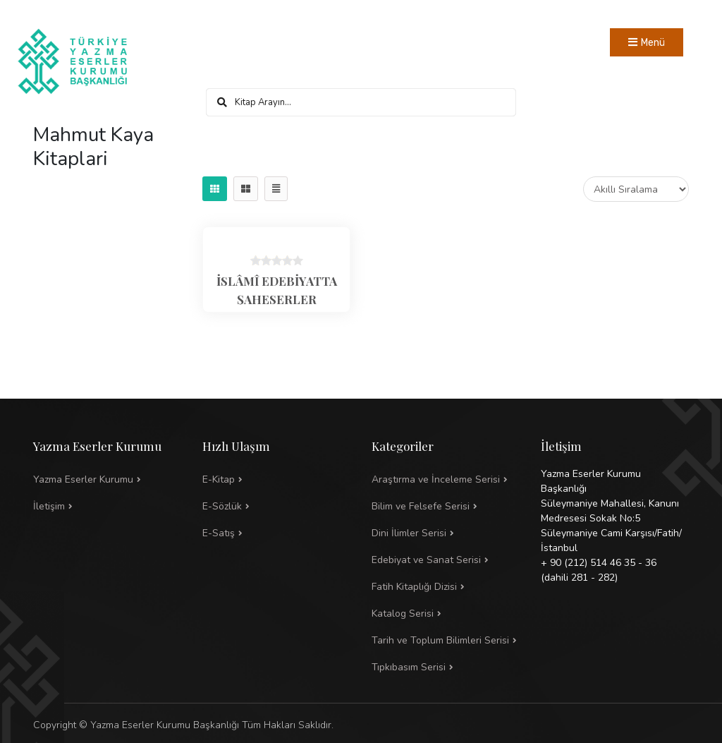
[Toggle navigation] (646, 42)
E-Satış (218, 533)
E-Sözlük (222, 506)
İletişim (49, 506)
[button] (446, 506)
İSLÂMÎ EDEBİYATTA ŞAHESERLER (276, 290)
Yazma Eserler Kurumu (83, 479)
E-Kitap (218, 479)
